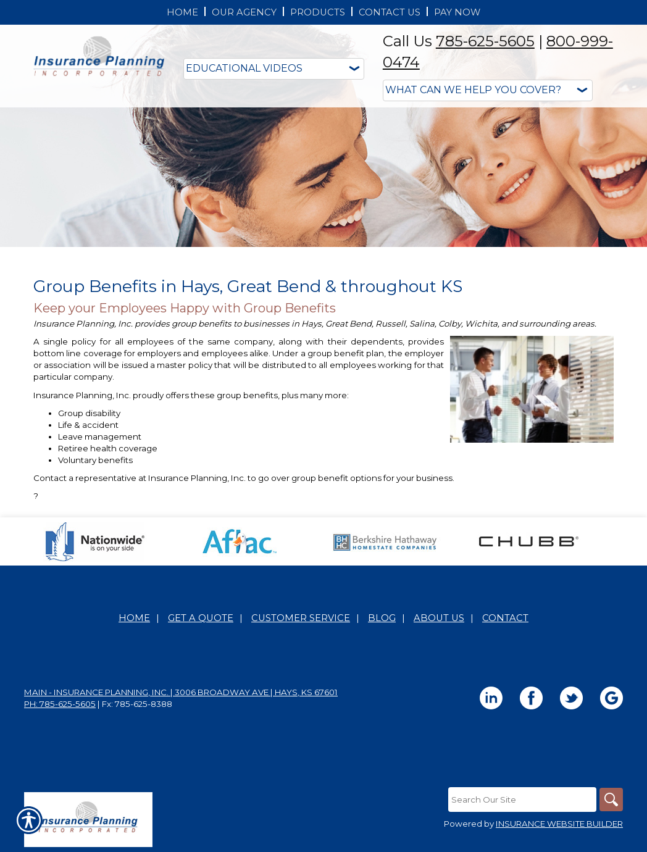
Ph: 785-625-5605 (60, 704)
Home (134, 618)
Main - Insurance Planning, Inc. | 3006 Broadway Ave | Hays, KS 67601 (181, 692)
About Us (439, 618)
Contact (505, 618)
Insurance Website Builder (559, 824)
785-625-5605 (485, 41)
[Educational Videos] (273, 69)
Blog (382, 618)
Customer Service (300, 618)
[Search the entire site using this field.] (521, 799)
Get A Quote (200, 618)
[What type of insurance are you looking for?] (488, 90)
